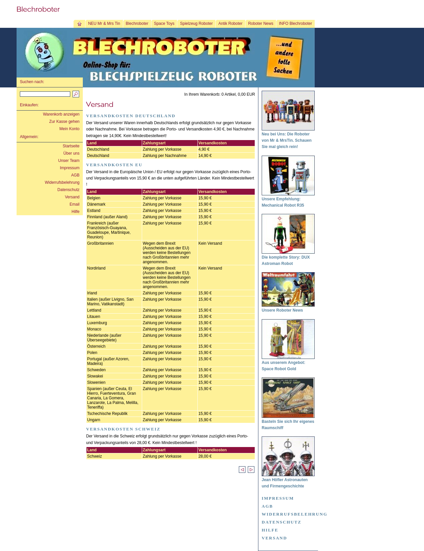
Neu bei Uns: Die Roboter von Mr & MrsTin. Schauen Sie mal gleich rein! (286, 140)
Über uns (71, 153)
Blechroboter (137, 23)
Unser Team (69, 160)
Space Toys (164, 23)
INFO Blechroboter (295, 23)
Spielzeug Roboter (196, 23)
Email (75, 204)
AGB (75, 175)
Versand (72, 197)
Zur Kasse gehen (64, 121)
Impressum (70, 168)
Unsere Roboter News (282, 310)
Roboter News (260, 23)
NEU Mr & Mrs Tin (104, 23)
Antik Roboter (230, 23)
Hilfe (76, 211)
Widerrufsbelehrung (62, 182)
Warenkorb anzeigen (61, 114)
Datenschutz (68, 189)
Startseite (71, 146)
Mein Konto (69, 128)
